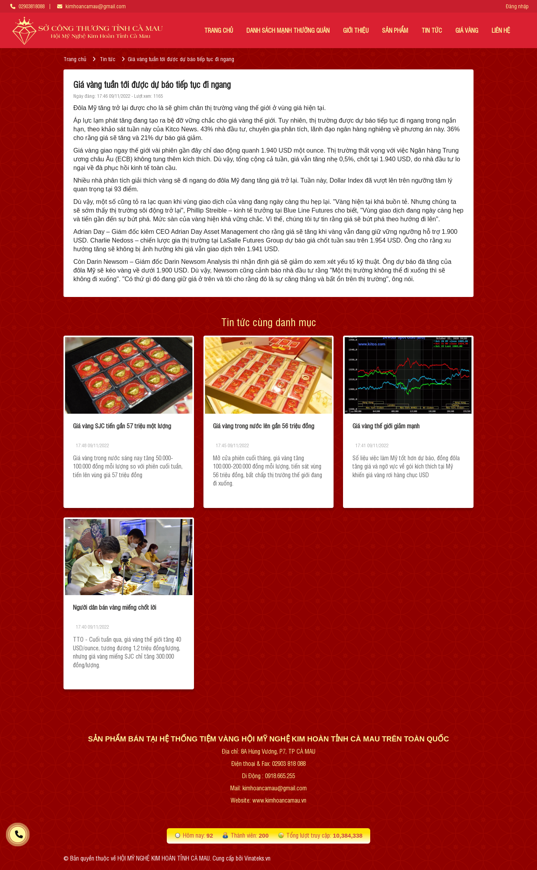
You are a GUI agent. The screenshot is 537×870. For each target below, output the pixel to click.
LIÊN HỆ (501, 30)
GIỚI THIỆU (356, 30)
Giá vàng (466, 30)
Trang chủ (74, 58)
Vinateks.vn (257, 858)
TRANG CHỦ (218, 30)
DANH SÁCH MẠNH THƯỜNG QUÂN (288, 30)
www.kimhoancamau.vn (279, 800)
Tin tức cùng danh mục (268, 322)
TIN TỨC (431, 30)
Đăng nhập (517, 6)
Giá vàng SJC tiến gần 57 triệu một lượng (122, 425)
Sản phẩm (395, 30)
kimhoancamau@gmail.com (95, 6)
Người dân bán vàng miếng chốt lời (114, 607)
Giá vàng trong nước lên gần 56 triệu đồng (263, 425)
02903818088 (32, 6)
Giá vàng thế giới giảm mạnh (386, 425)
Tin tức (108, 58)
